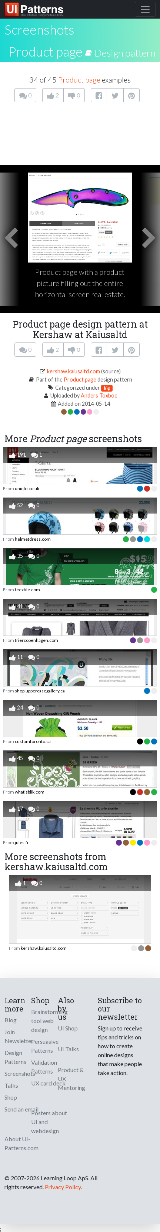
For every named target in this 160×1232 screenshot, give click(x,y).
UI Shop (68, 1028)
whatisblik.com (29, 792)
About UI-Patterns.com (21, 1143)
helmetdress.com (33, 539)
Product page (46, 51)
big (107, 388)
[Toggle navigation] (145, 9)
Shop (10, 1097)
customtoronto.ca (33, 741)
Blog (10, 1019)
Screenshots (19, 1073)
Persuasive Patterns (45, 1046)
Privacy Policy (63, 1186)
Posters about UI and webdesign (49, 1121)
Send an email (21, 1109)
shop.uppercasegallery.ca (40, 691)
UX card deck (48, 1083)
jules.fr (22, 842)
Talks (11, 1085)
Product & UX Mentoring (71, 1078)
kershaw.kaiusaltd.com (73, 371)
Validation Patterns (44, 1067)
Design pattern (125, 53)
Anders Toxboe (99, 395)
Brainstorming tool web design (49, 1020)
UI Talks (68, 1048)
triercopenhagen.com (36, 640)
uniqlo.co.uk (27, 488)
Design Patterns (15, 1057)
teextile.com (27, 589)
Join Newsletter (18, 1036)
